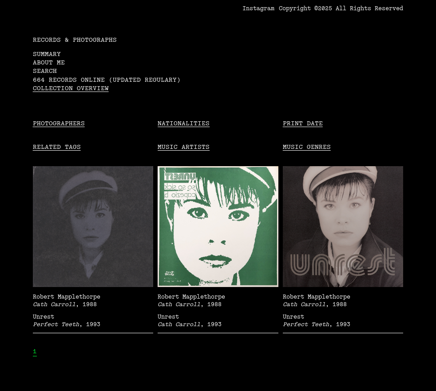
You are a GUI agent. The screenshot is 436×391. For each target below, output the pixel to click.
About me (49, 62)
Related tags (57, 147)
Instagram (258, 8)
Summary (47, 54)
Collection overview (71, 88)
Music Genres (307, 147)
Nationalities (184, 123)
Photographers (59, 123)
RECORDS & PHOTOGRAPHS (75, 40)
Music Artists (184, 147)
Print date (303, 123)
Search (45, 71)
